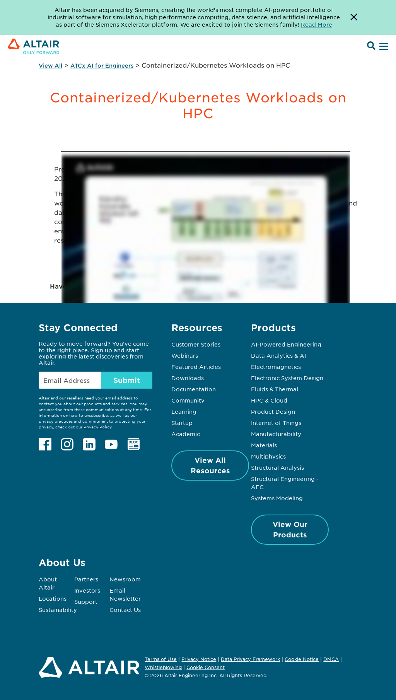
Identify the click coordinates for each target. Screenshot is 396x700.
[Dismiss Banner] (353, 17)
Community (188, 400)
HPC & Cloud (269, 400)
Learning (183, 411)
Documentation (193, 389)
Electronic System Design (287, 377)
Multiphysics (268, 456)
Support (85, 601)
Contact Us (125, 609)
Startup (182, 422)
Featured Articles (196, 366)
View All (50, 65)
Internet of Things (276, 422)
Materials (264, 445)
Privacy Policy (97, 426)
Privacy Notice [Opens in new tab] (198, 659)
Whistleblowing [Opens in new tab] (163, 667)
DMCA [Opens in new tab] (331, 659)
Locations (53, 598)
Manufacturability (276, 433)
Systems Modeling (277, 497)
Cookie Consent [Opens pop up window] (205, 667)
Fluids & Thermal (274, 389)
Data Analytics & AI (278, 355)
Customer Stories (195, 344)
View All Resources (210, 465)
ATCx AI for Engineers (101, 65)
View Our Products (290, 529)
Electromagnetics (276, 366)
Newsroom (125, 579)
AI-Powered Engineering (286, 344)
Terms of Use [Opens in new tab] (161, 659)
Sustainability (58, 609)
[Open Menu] (382, 47)
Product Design (273, 411)
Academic (185, 433)
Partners (86, 579)
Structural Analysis (277, 467)
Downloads (187, 377)
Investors (87, 590)
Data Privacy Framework (250, 659)
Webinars (184, 355)
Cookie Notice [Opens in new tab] (302, 659)
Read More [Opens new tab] (316, 24)
